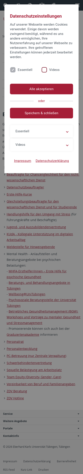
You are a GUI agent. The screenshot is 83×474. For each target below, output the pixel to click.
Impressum (22, 161)
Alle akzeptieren (41, 89)
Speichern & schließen (41, 113)
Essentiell (25, 70)
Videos (54, 70)
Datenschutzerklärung (52, 161)
